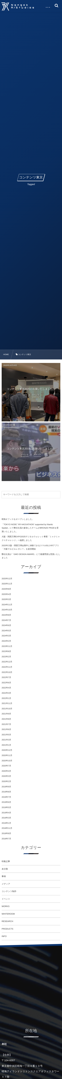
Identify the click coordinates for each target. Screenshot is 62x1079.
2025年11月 (7, 584)
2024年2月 (6, 641)
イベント (6, 899)
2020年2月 (6, 781)
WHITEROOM (8, 914)
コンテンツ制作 (9, 891)
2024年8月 (6, 615)
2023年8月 (6, 651)
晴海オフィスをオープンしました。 (18, 519)
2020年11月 (7, 755)
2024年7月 (6, 620)
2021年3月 (6, 740)
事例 (4, 876)
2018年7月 (6, 839)
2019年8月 (6, 792)
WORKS (5, 906)
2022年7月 (6, 677)
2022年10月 (7, 672)
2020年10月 (7, 760)
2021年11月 (7, 703)
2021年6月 (6, 729)
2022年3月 (6, 693)
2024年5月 (6, 630)
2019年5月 (6, 807)
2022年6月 (6, 682)
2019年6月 (6, 802)
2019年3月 (6, 818)
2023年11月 (7, 646)
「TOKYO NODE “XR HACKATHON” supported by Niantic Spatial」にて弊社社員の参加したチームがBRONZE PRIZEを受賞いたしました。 (30, 528)
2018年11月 (7, 828)
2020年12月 (7, 750)
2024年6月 (6, 625)
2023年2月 (6, 656)
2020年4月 (6, 771)
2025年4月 (6, 594)
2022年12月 (7, 662)
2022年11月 (7, 667)
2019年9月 (6, 787)
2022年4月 (6, 688)
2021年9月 (6, 714)
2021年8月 (6, 719)
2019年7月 (6, 797)
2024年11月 (7, 604)
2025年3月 (6, 599)
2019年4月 (6, 813)
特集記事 (6, 861)
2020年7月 (6, 766)
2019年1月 (6, 823)
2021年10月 (7, 708)
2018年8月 (6, 833)
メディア (6, 884)
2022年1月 (6, 698)
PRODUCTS (7, 929)
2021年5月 (6, 734)
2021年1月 (6, 745)
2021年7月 (6, 724)
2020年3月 (6, 776)
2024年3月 (6, 636)
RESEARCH (7, 921)
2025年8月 (6, 589)
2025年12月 (7, 578)
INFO (4, 936)
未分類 (5, 869)
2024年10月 (7, 610)
